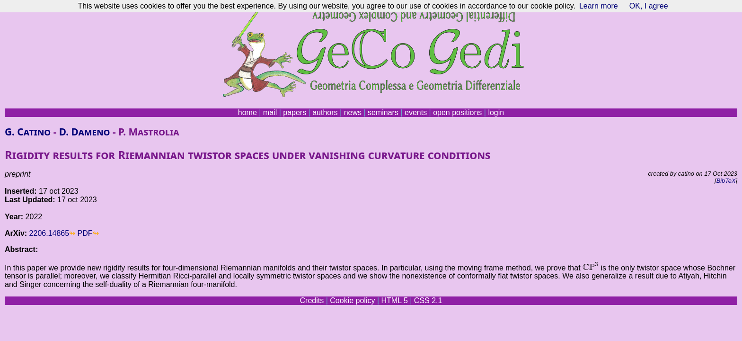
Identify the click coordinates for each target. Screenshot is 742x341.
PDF (85, 233)
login (496, 112)
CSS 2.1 (428, 300)
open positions (457, 112)
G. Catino (28, 131)
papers (294, 112)
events (416, 112)
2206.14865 (49, 233)
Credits (312, 300)
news (353, 112)
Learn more (598, 6)
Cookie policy (352, 300)
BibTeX (726, 180)
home (247, 112)
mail (270, 112)
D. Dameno (84, 131)
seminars (383, 112)
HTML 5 (394, 300)
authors (324, 112)
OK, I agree (648, 6)
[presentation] (591, 266)
